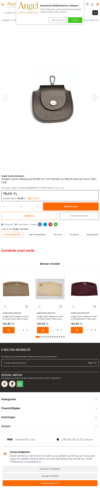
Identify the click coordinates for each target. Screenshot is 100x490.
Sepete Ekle (71, 206)
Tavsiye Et (7, 224)
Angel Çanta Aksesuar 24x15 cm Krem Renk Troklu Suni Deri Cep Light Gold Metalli (50, 317)
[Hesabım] (92, 4)
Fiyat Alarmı (22, 224)
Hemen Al (29, 216)
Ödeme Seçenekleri (37, 234)
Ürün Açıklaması (12, 234)
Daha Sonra (57, 20)
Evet (75, 20)
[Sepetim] (97, 4)
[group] (50, 98)
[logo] (12, 4)
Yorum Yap (59, 188)
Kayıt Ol (92, 362)
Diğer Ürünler (21, 229)
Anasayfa (5, 20)
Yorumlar (57, 234)
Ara (95, 12)
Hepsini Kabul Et (50, 483)
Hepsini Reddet (50, 476)
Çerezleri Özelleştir (50, 468)
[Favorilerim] (87, 4)
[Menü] (2, 4)
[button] (5, 98)
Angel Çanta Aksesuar (12, 176)
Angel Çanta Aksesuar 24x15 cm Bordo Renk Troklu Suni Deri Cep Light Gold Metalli (84, 317)
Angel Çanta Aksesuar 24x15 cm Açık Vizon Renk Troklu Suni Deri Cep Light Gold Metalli (16, 317)
